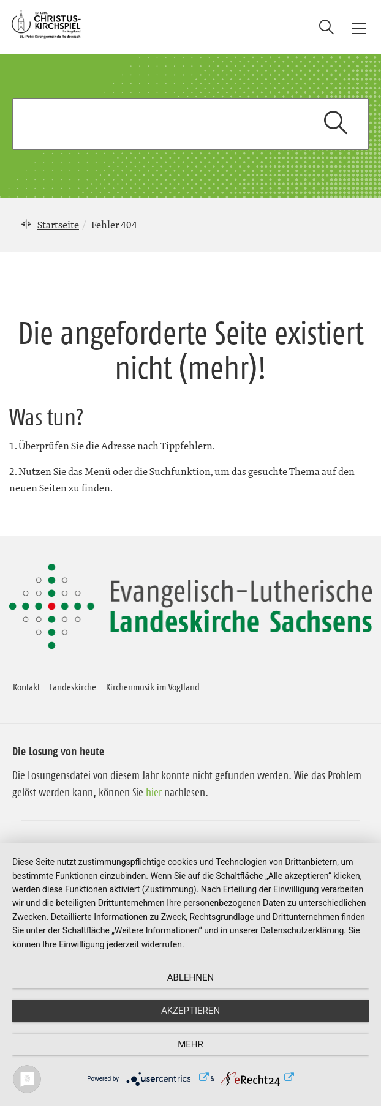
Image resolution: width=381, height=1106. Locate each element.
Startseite (58, 224)
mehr (190, 1044)
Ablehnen (190, 977)
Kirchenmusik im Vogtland (153, 687)
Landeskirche (73, 687)
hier (154, 792)
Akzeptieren (190, 1010)
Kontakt (26, 687)
